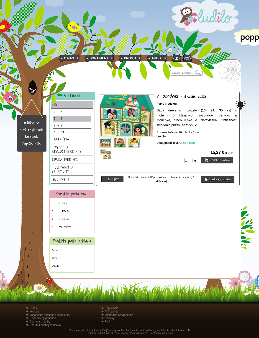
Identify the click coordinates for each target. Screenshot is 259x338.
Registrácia (111, 308)
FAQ (107, 321)
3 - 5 (58, 118)
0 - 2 (58, 112)
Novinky (110, 318)
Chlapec (57, 250)
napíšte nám (32, 143)
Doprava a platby (40, 321)
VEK (55, 105)
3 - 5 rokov (60, 211)
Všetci (56, 266)
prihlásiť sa (31, 123)
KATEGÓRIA (60, 139)
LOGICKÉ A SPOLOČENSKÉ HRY (67, 149)
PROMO (130, 58)
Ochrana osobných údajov (45, 325)
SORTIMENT (99, 58)
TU (189, 330)
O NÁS (69, 58)
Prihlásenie (111, 311)
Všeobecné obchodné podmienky (50, 315)
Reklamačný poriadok (43, 318)
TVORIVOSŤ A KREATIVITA (63, 169)
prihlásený (161, 181)
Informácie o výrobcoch (119, 315)
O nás (33, 308)
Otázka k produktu (219, 179)
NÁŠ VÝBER (61, 180)
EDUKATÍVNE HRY (65, 159)
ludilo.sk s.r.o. (112, 333)
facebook (31, 136)
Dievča (56, 258)
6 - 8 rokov (60, 219)
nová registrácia (32, 129)
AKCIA (156, 58)
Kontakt (34, 311)
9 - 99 (59, 132)
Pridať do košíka (220, 160)
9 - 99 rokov (61, 227)
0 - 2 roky (59, 203)
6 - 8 (58, 125)
